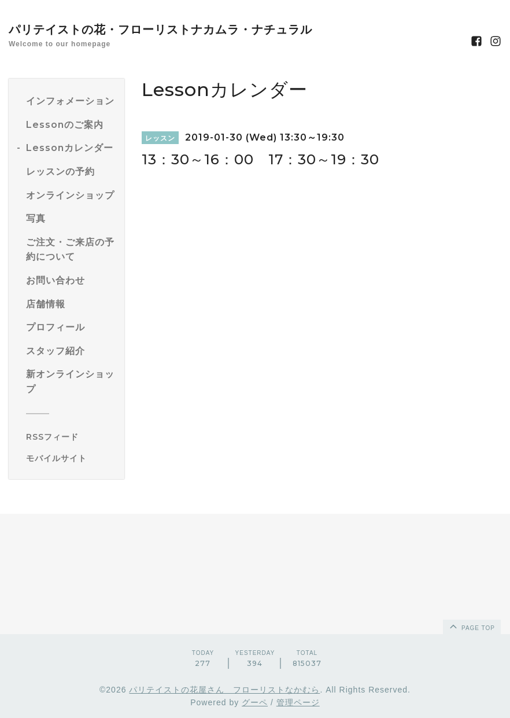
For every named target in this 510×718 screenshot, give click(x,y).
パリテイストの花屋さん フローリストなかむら (224, 689)
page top (471, 626)
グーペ (255, 702)
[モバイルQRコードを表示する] (71, 458)
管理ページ (298, 702)
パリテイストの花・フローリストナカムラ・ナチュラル (160, 29)
